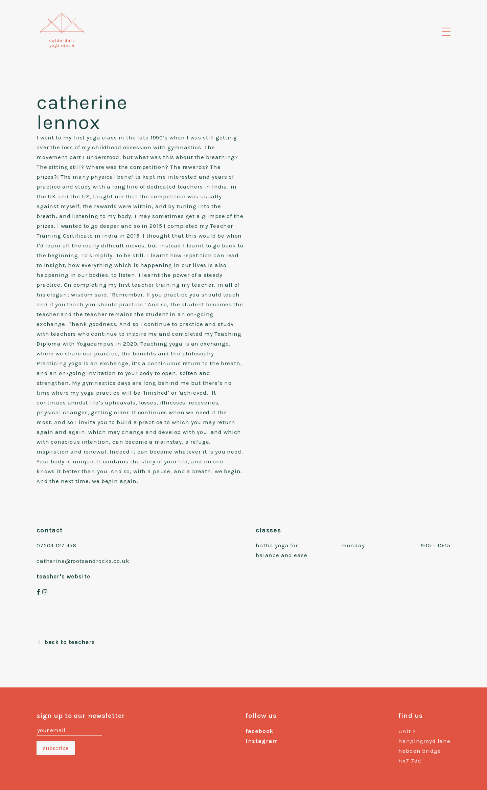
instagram (262, 741)
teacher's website (63, 576)
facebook (259, 731)
